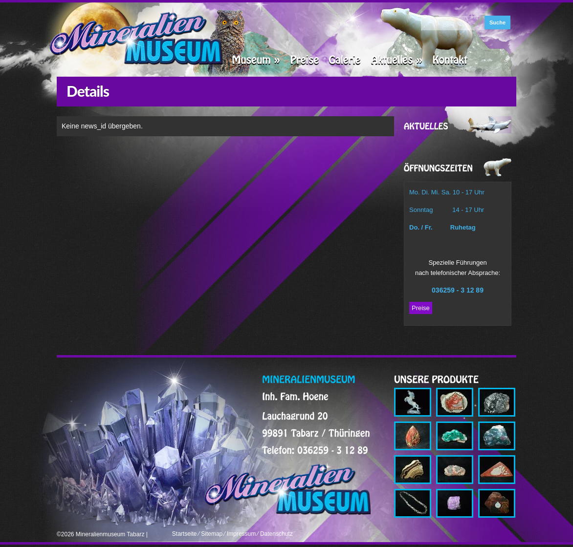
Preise (421, 308)
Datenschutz (276, 533)
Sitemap (211, 533)
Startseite (184, 533)
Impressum (241, 533)
